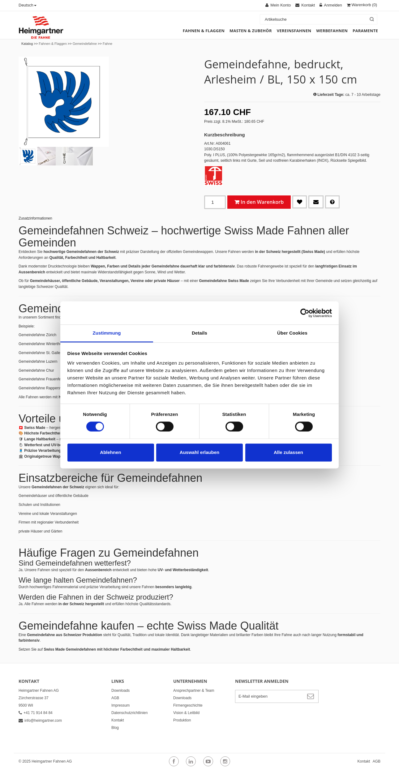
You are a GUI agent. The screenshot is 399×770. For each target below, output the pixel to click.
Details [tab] (199, 333)
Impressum (120, 705)
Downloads (120, 690)
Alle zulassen (288, 452)
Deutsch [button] (27, 5)
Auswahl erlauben (199, 452)
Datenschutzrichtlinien (129, 713)
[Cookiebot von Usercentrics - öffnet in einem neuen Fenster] (305, 313)
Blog (115, 727)
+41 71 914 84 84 (36, 713)
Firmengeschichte (188, 705)
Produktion (182, 720)
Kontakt (117, 720)
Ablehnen (110, 452)
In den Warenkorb (262, 202)
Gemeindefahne (85, 43)
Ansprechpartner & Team (193, 690)
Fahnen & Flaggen (53, 43)
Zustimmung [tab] (107, 333)
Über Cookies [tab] (292, 333)
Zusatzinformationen (35, 218)
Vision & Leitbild (186, 713)
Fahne (107, 43)
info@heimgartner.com (40, 720)
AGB (115, 698)
